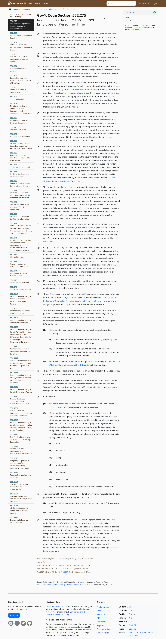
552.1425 (20, 438)
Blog (99, 610)
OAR (131, 625)
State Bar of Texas (57, 606)
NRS (131, 618)
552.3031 (21, 497)
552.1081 (20, 299)
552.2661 (19, 485)
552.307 (18, 97)
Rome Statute (135, 632)
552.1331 (21, 412)
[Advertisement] (140, 70)
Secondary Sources (105, 629)
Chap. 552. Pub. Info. (57, 9)
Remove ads (144, 3)
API (98, 618)
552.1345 (21, 425)
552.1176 (20, 350)
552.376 (20, 288)
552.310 (18, 128)
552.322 (21, 144)
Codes (131, 607)
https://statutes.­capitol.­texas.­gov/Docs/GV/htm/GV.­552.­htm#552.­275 (65, 585)
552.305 (21, 79)
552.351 (19, 206)
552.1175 (20, 334)
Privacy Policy (103, 633)
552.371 (20, 244)
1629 (66, 565)
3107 (66, 569)
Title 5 (35, 9)
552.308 (21, 108)
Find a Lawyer (103, 607)
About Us (101, 614)
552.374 (20, 273)
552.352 (19, 216)
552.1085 (20, 310)
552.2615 (20, 475)
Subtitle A (43, 9)
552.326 (20, 183)
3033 (66, 572)
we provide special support (66, 627)
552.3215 (19, 520)
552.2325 (19, 463)
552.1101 (20, 320)
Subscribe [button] (14, 615)
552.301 (21, 35)
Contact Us (101, 621)
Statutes (16, 9)
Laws (131, 621)
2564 (73, 559)
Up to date (129, 12)
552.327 (20, 194)
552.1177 (20, 363)
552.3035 (19, 509)
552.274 (20, 14)
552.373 (19, 264)
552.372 (17, 255)
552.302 (21, 46)
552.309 (18, 120)
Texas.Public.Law (22, 3)
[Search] (121, 3)
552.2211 (21, 450)
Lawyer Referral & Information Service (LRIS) (65, 613)
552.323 (20, 156)
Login (154, 3)
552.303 (19, 58)
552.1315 (21, 389)
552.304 (18, 68)
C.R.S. (131, 610)
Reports (100, 625)
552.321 (20, 135)
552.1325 (19, 400)
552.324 (20, 165)
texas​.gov (136, 30)
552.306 (18, 89)
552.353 (21, 228)
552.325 (19, 174)
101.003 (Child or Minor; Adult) (84, 89)
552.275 (20, 25)
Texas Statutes (41, 3)
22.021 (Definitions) (58, 407)
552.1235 (20, 377)
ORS (135, 625)
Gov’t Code (26, 9)
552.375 (20, 281)
